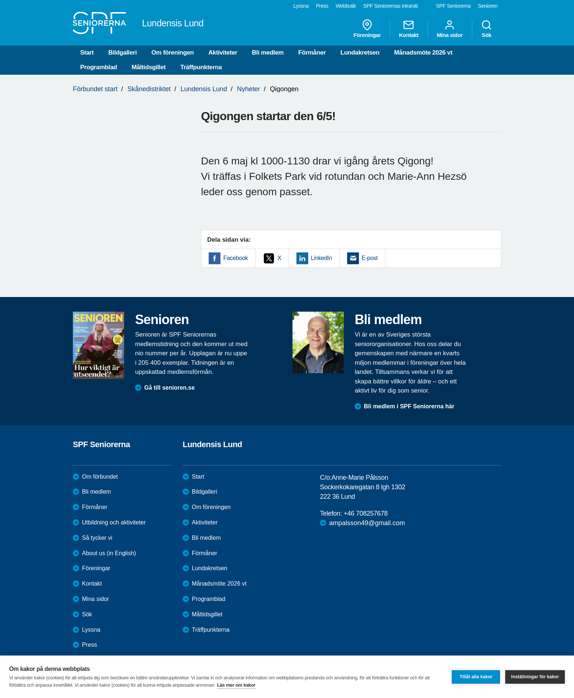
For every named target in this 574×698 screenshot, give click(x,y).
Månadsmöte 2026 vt (423, 52)
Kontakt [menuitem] (408, 28)
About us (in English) (109, 553)
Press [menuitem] (322, 6)
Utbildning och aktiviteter (114, 522)
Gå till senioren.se (169, 388)
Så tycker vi (97, 538)
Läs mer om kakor (236, 685)
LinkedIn (321, 258)
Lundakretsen (360, 52)
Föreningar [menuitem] (367, 28)
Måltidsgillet (148, 67)
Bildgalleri (122, 52)
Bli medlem (268, 52)
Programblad (98, 67)
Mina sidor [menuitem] (450, 28)
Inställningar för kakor (535, 676)
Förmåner (312, 52)
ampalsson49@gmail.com (367, 523)
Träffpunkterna (201, 67)
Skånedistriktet (149, 89)
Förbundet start (95, 89)
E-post (370, 258)
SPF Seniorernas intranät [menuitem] (390, 6)
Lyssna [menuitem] (301, 6)
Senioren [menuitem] (487, 6)
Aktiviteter (222, 52)
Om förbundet (100, 477)
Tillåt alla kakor (475, 676)
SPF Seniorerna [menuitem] (453, 6)
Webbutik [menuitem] (346, 6)
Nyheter (248, 89)
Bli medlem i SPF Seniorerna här (409, 406)
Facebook (235, 258)
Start (87, 52)
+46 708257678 (365, 513)
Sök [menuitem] (486, 28)
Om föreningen (173, 52)
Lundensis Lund (203, 89)
